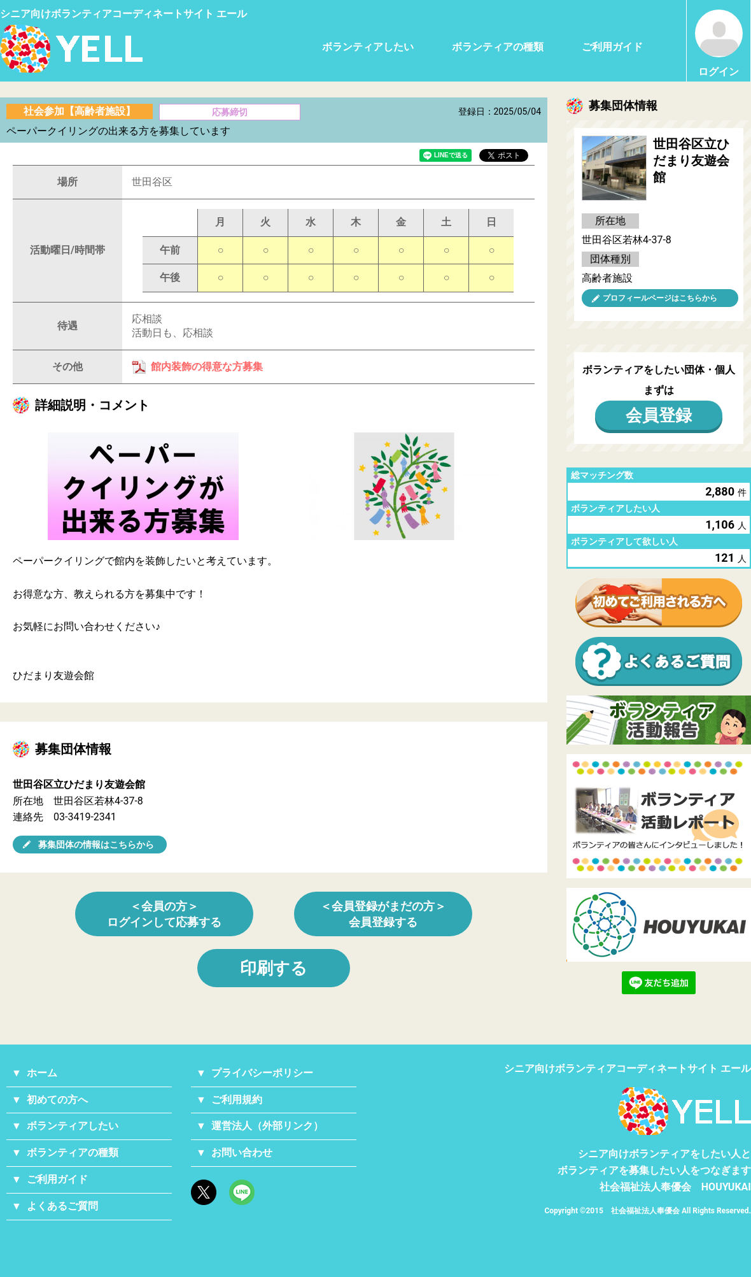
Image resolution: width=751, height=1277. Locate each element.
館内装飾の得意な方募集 (207, 366)
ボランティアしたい (368, 47)
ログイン (719, 44)
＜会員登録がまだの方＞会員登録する (383, 914)
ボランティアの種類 (498, 47)
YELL (684, 1111)
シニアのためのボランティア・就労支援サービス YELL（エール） (71, 48)
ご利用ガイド (612, 47)
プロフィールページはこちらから (660, 298)
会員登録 (659, 415)
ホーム (42, 1073)
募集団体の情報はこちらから (96, 844)
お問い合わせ (241, 1152)
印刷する (273, 968)
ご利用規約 (236, 1100)
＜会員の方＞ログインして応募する (164, 914)
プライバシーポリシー (262, 1073)
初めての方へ (57, 1100)
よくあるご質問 (62, 1206)
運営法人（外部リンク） (267, 1126)
